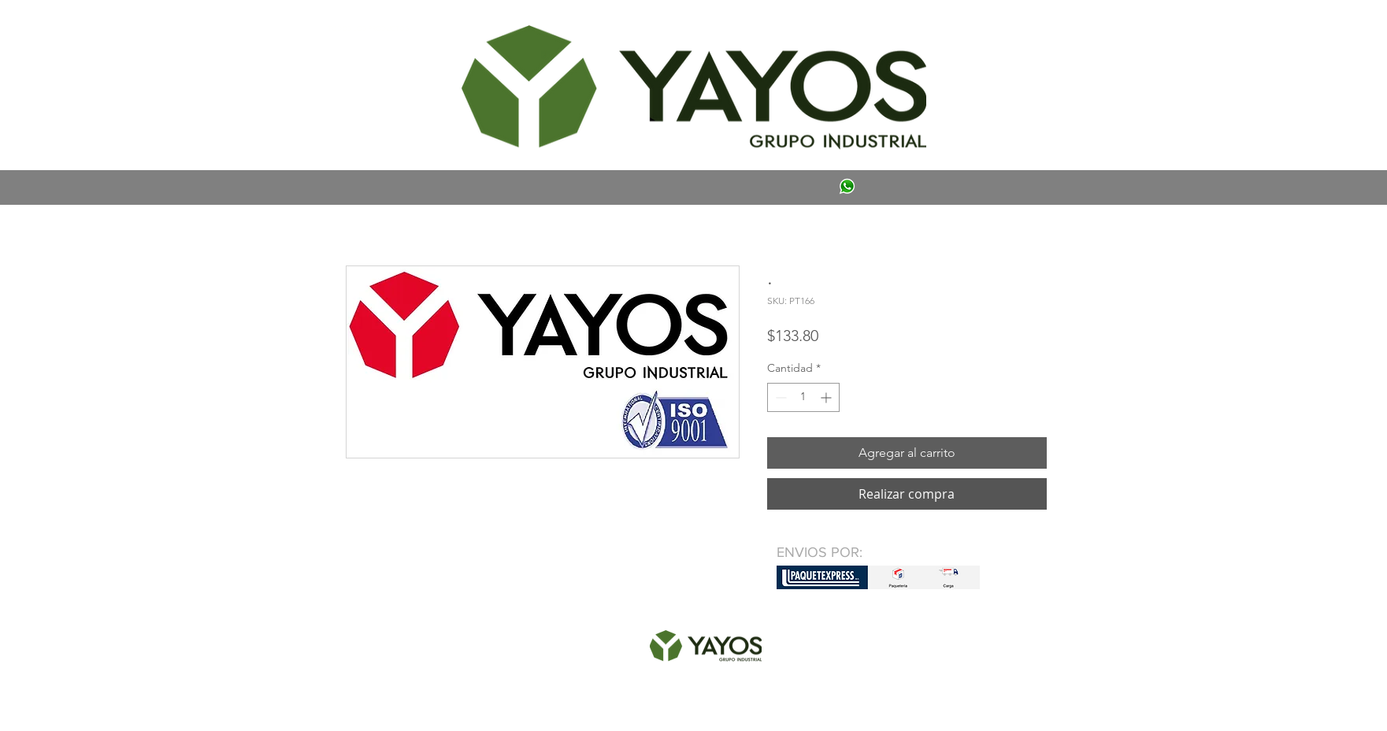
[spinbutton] (803, 397)
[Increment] (827, 397)
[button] (369, 28)
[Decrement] (779, 397)
